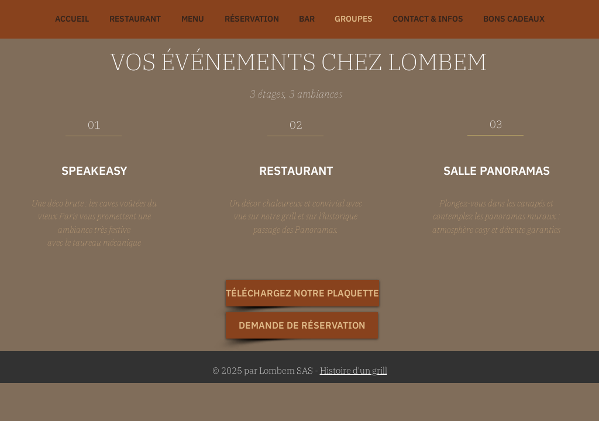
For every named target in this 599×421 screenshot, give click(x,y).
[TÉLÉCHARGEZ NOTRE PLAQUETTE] (302, 293)
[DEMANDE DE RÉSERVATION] (302, 325)
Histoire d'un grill (353, 370)
